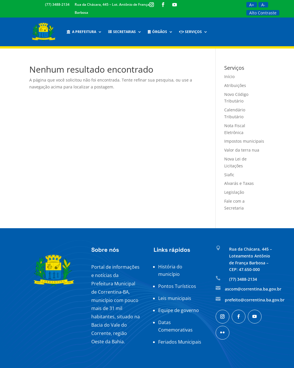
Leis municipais (174, 298)
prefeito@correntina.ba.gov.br (255, 300)
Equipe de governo (178, 310)
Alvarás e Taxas (239, 183)
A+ (251, 4)
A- (263, 4)
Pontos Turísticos (177, 286)
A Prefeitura (81, 31)
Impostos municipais (244, 141)
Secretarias (122, 31)
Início (229, 76)
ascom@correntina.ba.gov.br (253, 289)
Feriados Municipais (179, 342)
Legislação (234, 192)
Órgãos (157, 31)
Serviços (190, 31)
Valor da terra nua (241, 150)
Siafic (229, 174)
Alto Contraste (262, 13)
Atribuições (235, 85)
